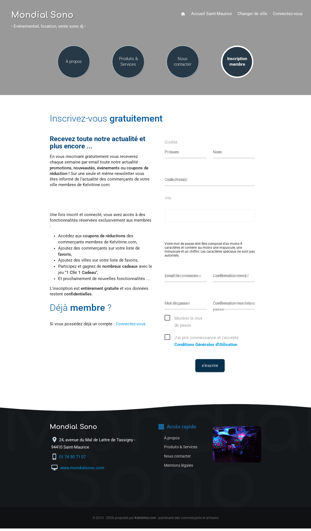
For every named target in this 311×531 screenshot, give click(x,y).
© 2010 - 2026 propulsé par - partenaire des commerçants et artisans (155, 520)
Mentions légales (180, 468)
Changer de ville (252, 13)
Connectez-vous (288, 13)
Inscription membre (237, 65)
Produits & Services (128, 65)
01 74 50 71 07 (73, 459)
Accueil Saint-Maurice (211, 13)
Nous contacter (182, 65)
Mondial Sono (42, 15)
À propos (74, 64)
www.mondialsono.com (81, 470)
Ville (168, 200)
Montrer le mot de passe (188, 321)
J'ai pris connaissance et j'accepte (206, 341)
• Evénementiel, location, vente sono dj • (48, 26)
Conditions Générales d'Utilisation (205, 347)
